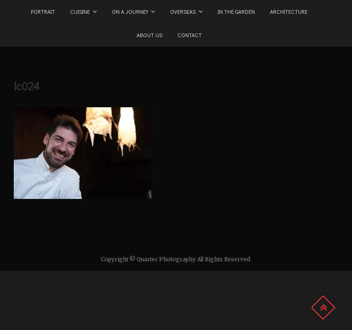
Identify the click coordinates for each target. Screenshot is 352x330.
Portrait (43, 11)
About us (149, 34)
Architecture (289, 11)
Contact (189, 34)
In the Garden (236, 11)
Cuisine (80, 11)
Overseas (183, 11)
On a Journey (130, 11)
